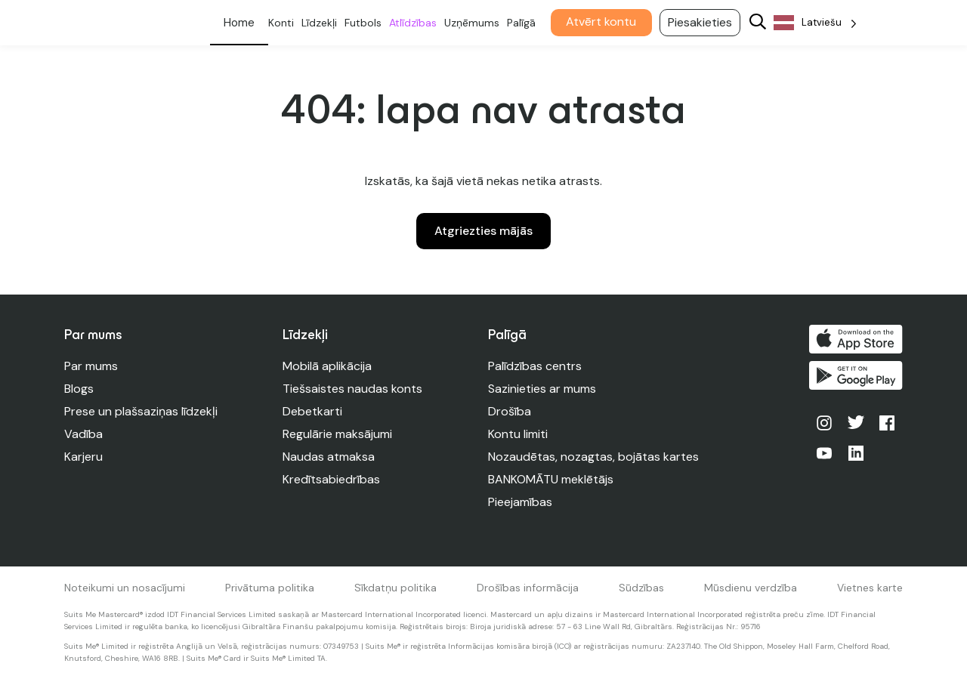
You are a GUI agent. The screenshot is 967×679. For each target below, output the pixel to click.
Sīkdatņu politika (395, 587)
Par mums (91, 366)
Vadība (83, 434)
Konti (282, 22)
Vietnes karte (870, 587)
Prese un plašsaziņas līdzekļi (141, 411)
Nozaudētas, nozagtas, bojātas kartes (593, 456)
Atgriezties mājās (483, 231)
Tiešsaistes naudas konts (352, 389)
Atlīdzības (413, 22)
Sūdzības (641, 587)
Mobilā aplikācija (327, 366)
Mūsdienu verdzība (750, 587)
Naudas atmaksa (329, 456)
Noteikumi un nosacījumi (124, 587)
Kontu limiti (518, 434)
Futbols (363, 22)
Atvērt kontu (602, 21)
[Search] (758, 23)
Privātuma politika (269, 587)
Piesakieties (701, 22)
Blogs (79, 389)
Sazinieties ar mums (542, 389)
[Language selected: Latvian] (816, 23)
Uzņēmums (472, 22)
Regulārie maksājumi (337, 434)
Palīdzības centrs (535, 366)
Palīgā (522, 22)
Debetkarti (312, 411)
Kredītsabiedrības (331, 479)
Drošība (509, 411)
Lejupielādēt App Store (856, 339)
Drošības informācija (528, 587)
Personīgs (240, 22)
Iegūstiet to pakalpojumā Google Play (856, 375)
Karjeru (83, 456)
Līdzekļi (320, 22)
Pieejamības (520, 502)
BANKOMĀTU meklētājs (550, 479)
